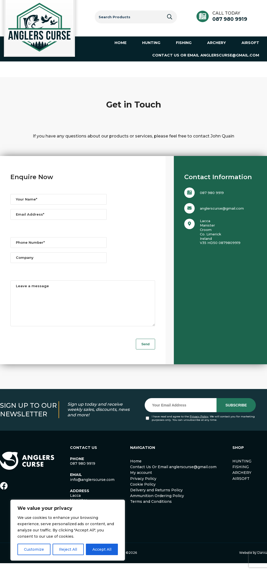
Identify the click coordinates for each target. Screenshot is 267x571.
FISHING (240, 474)
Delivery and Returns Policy (156, 497)
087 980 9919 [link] (82, 471)
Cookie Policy (143, 492)
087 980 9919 (229, 19)
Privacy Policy (199, 424)
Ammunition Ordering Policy (157, 503)
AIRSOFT (241, 486)
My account (141, 480)
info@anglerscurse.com (92, 487)
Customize (34, 549)
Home (136, 469)
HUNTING (241, 469)
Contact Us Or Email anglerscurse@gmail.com (173, 474)
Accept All (101, 549)
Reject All (68, 549)
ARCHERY (241, 480)
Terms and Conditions (151, 509)
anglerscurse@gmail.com (222, 208)
